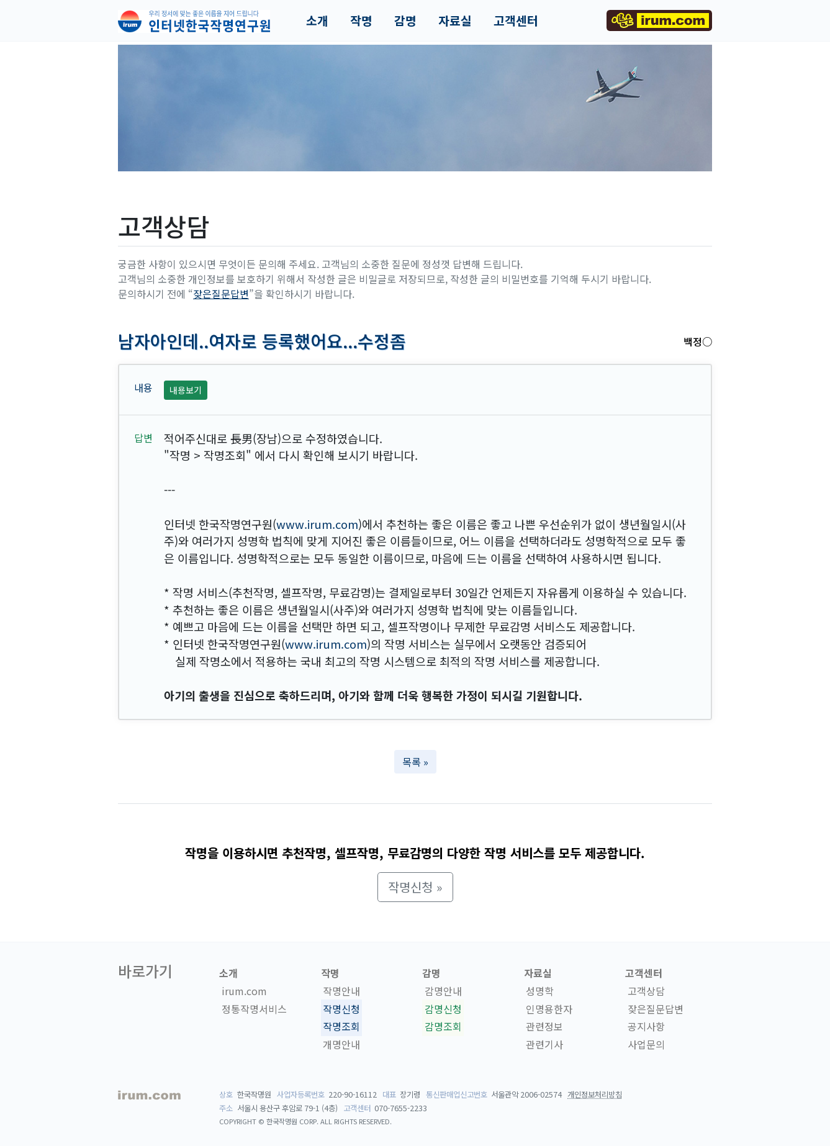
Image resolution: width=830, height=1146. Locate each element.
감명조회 (443, 1026)
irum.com (244, 990)
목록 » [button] (415, 761)
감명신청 (443, 1008)
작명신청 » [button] (415, 887)
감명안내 (443, 990)
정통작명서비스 (254, 1008)
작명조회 (341, 1026)
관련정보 (544, 1026)
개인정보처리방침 (594, 1094)
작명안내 (341, 990)
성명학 (540, 990)
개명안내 (341, 1044)
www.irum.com (317, 524)
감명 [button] (405, 20)
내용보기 (185, 390)
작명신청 (341, 1008)
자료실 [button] (455, 20)
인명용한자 (549, 1008)
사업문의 (646, 1044)
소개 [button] (317, 20)
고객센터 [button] (516, 20)
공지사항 (646, 1026)
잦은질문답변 (221, 293)
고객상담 (646, 990)
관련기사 (544, 1044)
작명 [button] (361, 20)
